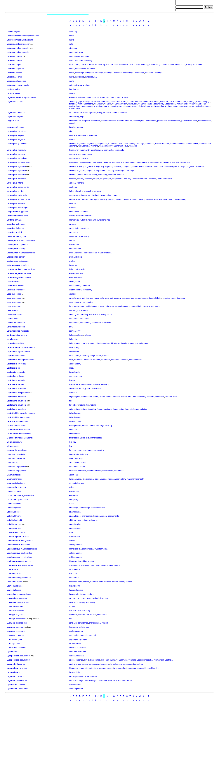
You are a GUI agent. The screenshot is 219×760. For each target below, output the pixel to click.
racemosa (22, 647)
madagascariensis (31, 36)
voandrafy (122, 112)
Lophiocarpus (13, 561)
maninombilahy (139, 397)
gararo (88, 388)
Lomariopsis (12, 532)
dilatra (102, 397)
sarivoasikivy (74, 331)
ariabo (72, 199)
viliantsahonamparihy (110, 565)
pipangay (83, 639)
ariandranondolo (108, 121)
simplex (19, 582)
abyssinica (20, 614)
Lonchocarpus (13, 540)
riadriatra (92, 220)
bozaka (72, 127)
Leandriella (12, 286)
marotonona (87, 450)
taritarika (96, 360)
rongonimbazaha (76, 483)
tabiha (112, 660)
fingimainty (91, 143)
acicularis (25, 265)
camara (18, 220)
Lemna (10, 318)
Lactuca (10, 89)
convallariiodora (28, 347)
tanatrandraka (119, 668)
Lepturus (11, 421)
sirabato (90, 594)
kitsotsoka (115, 343)
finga (82, 116)
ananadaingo (75, 516)
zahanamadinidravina (90, 384)
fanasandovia (75, 643)
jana (130, 397)
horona (80, 127)
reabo (134, 199)
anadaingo (73, 508)
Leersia (10, 314)
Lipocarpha (12, 487)
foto (71, 401)
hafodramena (75, 248)
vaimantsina (180, 64)
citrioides (20, 376)
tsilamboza (118, 471)
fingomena (100, 170)
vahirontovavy (135, 360)
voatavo (107, 104)
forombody (73, 405)
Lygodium (11, 676)
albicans (19, 586)
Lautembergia (13, 277)
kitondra (81, 614)
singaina (190, 166)
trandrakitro (88, 302)
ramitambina (74, 569)
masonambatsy (76, 458)
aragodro (86, 121)
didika (71, 281)
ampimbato (74, 228)
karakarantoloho (104, 680)
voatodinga (139, 73)
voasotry (73, 123)
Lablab (10, 31)
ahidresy (72, 520)
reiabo (171, 199)
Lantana (10, 220)
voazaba (149, 73)
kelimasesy (105, 101)
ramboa (105, 355)
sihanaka (101, 97)
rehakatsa (158, 199)
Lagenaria (11, 101)
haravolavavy (105, 582)
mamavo (21, 154)
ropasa (72, 606)
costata (19, 73)
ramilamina (106, 323)
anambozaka (74, 528)
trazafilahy (90, 602)
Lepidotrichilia (13, 347)
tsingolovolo (74, 372)
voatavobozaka (145, 104)
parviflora (22, 684)
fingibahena (90, 166)
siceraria (20, 101)
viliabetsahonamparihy (90, 565)
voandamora (121, 660)
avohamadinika (75, 253)
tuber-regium (21, 335)
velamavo (93, 520)
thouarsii (21, 203)
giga (80, 101)
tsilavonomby (75, 421)
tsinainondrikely (98, 508)
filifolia (18, 573)
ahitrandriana (75, 121)
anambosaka (74, 512)
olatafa (80, 335)
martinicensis (20, 425)
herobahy (110, 170)
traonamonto (113, 516)
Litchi (9, 503)
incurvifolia (20, 454)
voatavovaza (74, 108)
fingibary (88, 179)
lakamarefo (74, 594)
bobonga (105, 660)
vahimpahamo (75, 545)
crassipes (22, 131)
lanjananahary (106, 425)
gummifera (22, 143)
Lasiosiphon (12, 240)
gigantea (24, 211)
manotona (84, 318)
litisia (71, 503)
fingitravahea (85, 162)
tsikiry (99, 112)
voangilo (132, 660)
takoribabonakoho (77, 438)
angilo (72, 660)
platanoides (21, 81)
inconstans (25, 545)
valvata (21, 286)
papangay (73, 639)
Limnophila (12, 450)
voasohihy (197, 64)
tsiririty (94, 174)
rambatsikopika (170, 166)
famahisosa (92, 676)
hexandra (18, 314)
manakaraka (74, 549)
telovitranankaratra (94, 438)
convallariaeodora (27, 413)
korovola (73, 573)
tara (71, 327)
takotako (83, 112)
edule (22, 327)
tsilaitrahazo (108, 471)
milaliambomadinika (138, 409)
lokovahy (78, 191)
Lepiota (10, 351)
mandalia (84, 635)
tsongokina (138, 664)
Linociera (11, 454)
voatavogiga (170, 104)
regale (16, 446)
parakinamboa (174, 121)
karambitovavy (75, 277)
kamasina (73, 495)
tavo (184, 101)
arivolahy (73, 101)
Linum (10, 475)
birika (86, 660)
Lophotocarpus (14, 565)
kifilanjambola (75, 425)
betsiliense (18, 475)
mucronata (20, 355)
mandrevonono (75, 376)
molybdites (26, 434)
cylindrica (16, 643)
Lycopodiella (13, 664)
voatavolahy (74, 106)
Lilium (9, 442)
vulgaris (17, 31)
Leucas (10, 425)
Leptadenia (12, 360)
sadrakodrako (128, 298)
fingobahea (102, 143)
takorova (73, 651)
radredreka (74, 220)
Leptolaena (12, 380)
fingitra (96, 179)
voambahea (106, 195)
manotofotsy (85, 323)
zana (175, 397)
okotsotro (164, 101)
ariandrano (95, 121)
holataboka (74, 211)
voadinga (108, 73)
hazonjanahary (89, 343)
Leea (9, 294)
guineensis (16, 294)
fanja (71, 355)
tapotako (92, 112)
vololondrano (74, 684)
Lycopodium (12, 668)
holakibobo (74, 351)
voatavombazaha (103, 106)
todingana (89, 73)
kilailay (122, 582)
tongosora (105, 664)
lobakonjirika (139, 121)
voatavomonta (171, 106)
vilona (109, 314)
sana (78, 384)
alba (18, 281)
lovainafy (95, 598)
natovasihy (134, 64)
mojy (71, 360)
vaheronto (105, 360)
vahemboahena (142, 162)
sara (94, 97)
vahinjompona (87, 549)
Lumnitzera (12, 647)
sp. (16, 339)
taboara (178, 101)
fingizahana (117, 179)
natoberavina (112, 64)
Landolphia (12, 131)
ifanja (77, 355)
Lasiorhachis (13, 236)
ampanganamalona (77, 676)
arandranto (74, 598)
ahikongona (74, 314)
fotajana (83, 64)
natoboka (85, 56)
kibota (123, 101)
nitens (20, 183)
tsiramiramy (74, 347)
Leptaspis (11, 372)
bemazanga (83, 623)
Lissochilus (12, 495)
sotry (195, 121)
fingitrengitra (105, 179)
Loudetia (11, 573)
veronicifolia (25, 273)
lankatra (79, 590)
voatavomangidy (88, 106)
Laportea (11, 224)
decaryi (22, 248)
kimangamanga (100, 516)
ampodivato (74, 462)
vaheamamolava (177, 143)
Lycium (10, 651)
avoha (72, 261)
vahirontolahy (75, 364)
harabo (86, 582)
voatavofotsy (158, 104)
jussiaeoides (21, 623)
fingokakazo (98, 162)
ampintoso (84, 228)
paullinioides (26, 553)
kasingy (86, 101)
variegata (25, 331)
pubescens (23, 261)
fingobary (118, 166)
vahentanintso (192, 143)
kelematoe (95, 101)
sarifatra (150, 397)
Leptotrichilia (13, 413)
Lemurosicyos (13, 331)
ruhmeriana (23, 689)
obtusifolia (20, 458)
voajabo (86, 85)
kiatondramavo (84, 97)
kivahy (72, 216)
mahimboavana (92, 306)
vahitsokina (154, 668)
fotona (72, 380)
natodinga (79, 73)
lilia (70, 442)
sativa (17, 93)
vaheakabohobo (162, 143)
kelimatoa (115, 101)
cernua (22, 664)
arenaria (21, 380)
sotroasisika (74, 565)
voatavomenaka (119, 106)
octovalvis (20, 627)
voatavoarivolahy (119, 104)
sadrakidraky (115, 298)
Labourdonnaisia (15, 36)
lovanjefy (81, 602)
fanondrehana (75, 450)
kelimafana (74, 244)
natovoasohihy (167, 64)
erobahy (80, 166)
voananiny (83, 310)
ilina (71, 532)
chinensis (16, 503)
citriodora (17, 491)
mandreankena (90, 253)
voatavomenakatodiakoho (138, 106)
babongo (79, 660)
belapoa (72, 179)
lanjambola (143, 343)
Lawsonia (11, 281)
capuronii (20, 68)
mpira (96, 199)
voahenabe (92, 135)
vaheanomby (180, 199)
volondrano (111, 97)
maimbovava (87, 298)
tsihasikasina (74, 413)
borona (72, 240)
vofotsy (72, 487)
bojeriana (22, 388)
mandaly (93, 635)
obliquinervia (23, 187)
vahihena (73, 135)
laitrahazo (82, 471)
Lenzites (11, 339)
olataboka (84, 211)
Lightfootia (12, 438)
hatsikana (96, 388)
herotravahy (139, 166)
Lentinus (11, 335)
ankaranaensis (22, 44)
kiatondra (73, 97)
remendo (86, 286)
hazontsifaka (74, 672)
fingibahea (81, 143)
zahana (168, 397)
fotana (82, 405)
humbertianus (22, 421)
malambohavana (101, 298)
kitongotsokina (91, 668)
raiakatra (127, 199)
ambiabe (73, 623)
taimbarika (159, 397)
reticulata (22, 364)
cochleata (20, 372)
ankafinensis (25, 277)
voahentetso (185, 162)
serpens (17, 524)
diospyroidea (23, 392)
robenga (140, 143)
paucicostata (19, 323)
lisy (74, 442)
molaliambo (84, 627)
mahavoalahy (75, 286)
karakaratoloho (119, 680)
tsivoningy (73, 310)
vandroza (73, 392)
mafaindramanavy (83, 216)
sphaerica (21, 112)
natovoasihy (154, 64)
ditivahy (72, 143)
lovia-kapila (148, 101)
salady (72, 93)
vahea (72, 139)
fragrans (21, 139)
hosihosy (84, 314)
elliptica (21, 135)
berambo (73, 582)
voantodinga (128, 73)
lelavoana (73, 627)
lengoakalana (100, 479)
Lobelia (10, 508)
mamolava (123, 143)
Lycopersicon (13, 656)
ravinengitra (120, 170)
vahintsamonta (101, 549)
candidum (17, 442)
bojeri (18, 64)
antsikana (73, 388)
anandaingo (85, 508)
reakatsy (141, 199)
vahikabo (73, 540)
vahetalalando (94, 195)
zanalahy (105, 384)
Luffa (9, 639)
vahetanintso (205, 143)
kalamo (107, 162)
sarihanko (81, 647)
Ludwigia (11, 614)
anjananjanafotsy (88, 409)
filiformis (17, 516)
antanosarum (18, 606)
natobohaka (124, 64)
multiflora (22, 397)
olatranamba (74, 434)
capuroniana (21, 598)
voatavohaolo (182, 104)
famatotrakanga (76, 680)
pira (71, 131)
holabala (73, 429)
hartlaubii (18, 520)
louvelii (19, 77)
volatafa (87, 335)
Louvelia (11, 586)
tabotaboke (74, 112)
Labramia (11, 44)
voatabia (168, 660)
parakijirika (162, 121)
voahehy (111, 174)
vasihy (189, 64)
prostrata (20, 635)
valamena (73, 475)
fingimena (81, 170)
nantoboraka (74, 56)
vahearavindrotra (139, 179)
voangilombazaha (145, 660)
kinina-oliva (74, 491)
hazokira (73, 471)
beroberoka (74, 89)
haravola (73, 236)
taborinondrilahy (94, 471)
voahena (82, 135)
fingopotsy (127, 166)
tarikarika (88, 360)
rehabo (149, 199)
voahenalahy (104, 146)
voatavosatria (184, 106)
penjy (92, 355)
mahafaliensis (22, 602)
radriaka (83, 220)
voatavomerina (157, 106)
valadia (105, 623)
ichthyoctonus (27, 540)
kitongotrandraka (76, 668)
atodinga (73, 48)
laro (127, 409)
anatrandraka (75, 664)
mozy (71, 368)
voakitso (72, 294)
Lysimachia (12, 684)
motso (83, 462)
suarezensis (25, 417)
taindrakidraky (155, 298)
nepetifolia (20, 343)
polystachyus (26, 557)
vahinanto (199, 166)
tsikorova (82, 651)
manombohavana (122, 306)
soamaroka (119, 150)
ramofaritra (99, 450)
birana (95, 397)
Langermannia (13, 211)
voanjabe (118, 73)
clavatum (23, 668)
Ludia (9, 606)
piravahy (127, 179)
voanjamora (159, 660)
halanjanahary (75, 343)
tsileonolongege (203, 101)
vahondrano (74, 536)
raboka (129, 582)
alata (17, 121)
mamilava (116, 162)
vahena (72, 183)
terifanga (191, 101)
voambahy (98, 104)
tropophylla (21, 466)
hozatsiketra (74, 586)
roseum (25, 536)
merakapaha (94, 314)
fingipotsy (109, 166)
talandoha (150, 143)
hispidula (22, 150)
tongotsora (127, 664)
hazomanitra (118, 409)
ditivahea (73, 174)
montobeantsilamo (77, 466)
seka (172, 101)
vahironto (124, 360)
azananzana (86, 397)
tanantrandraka (105, 668)
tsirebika (72, 104)
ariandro (120, 121)
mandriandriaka (104, 253)
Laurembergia (13, 269)
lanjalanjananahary (129, 343)
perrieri (21, 191)
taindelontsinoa (103, 220)
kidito (129, 680)
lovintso (72, 647)
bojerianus (23, 244)
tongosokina (94, 664)
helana (124, 397)
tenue (16, 651)
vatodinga (99, 73)
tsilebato (84, 454)
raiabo (119, 199)
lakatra (18, 590)
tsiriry (103, 314)
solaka (85, 664)
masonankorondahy (135, 479)
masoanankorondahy (117, 479)
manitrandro (151, 121)
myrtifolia (22, 166)
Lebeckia (11, 290)
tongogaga (131, 668)
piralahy (87, 174)
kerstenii (20, 676)
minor (16, 318)
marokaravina (97, 150)
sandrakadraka (141, 298)
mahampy (84, 355)
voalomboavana (178, 298)
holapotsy (73, 339)
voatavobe (132, 104)
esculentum (25, 656)
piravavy (111, 199)
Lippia (9, 491)
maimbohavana (107, 306)
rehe (165, 199)
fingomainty (85, 150)
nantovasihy (100, 64)
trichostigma (23, 207)
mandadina (74, 635)
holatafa (72, 335)
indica (17, 89)
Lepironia (11, 355)
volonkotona (122, 97)
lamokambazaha (76, 656)
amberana (20, 224)
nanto (71, 36)
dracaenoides (18, 610)
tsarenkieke (74, 454)
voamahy (73, 31)
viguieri (22, 236)
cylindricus (19, 127)
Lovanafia (11, 598)
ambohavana (75, 298)
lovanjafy (104, 598)
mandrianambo (24, 162)
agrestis (17, 508)
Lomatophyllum (14, 536)
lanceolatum (22, 680)
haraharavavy (84, 610)
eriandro (128, 121)
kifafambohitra (75, 290)
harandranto (85, 598)
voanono (133, 146)
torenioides (23, 450)
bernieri (21, 384)
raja (71, 619)
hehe (80, 174)
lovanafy (72, 602)
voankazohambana (151, 306)
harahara (73, 610)
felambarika (74, 64)
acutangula (17, 639)
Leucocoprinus (14, 429)
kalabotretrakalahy (77, 269)
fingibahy (100, 166)
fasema (72, 203)
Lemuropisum (13, 327)
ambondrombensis (27, 240)
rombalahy (87, 290)
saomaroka (108, 150)
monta (156, 101)
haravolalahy (83, 236)
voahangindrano (76, 631)
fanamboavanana (76, 306)
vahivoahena (84, 146)
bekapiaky (73, 499)
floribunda (20, 228)
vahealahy (102, 174)
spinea (14, 310)
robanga (132, 143)
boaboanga (95, 660)
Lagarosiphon (13, 97)
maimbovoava (75, 302)
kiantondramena (76, 273)
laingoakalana (75, 479)
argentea (22, 487)
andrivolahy (74, 116)
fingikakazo (74, 162)
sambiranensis (22, 85)
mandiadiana (95, 623)
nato (71, 44)
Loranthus (11, 569)
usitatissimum (19, 483)
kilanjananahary (103, 343)
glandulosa (23, 216)
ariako (78, 199)
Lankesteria (12, 216)
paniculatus (23, 499)
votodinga (158, 73)
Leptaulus (11, 376)
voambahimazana (85, 104)
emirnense (18, 479)
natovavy (79, 52)
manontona (74, 318)
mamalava (112, 143)
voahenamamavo (85, 154)
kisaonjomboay (75, 561)
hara (80, 582)
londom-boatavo (134, 101)
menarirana (74, 577)
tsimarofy (73, 265)
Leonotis (11, 343)
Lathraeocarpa (13, 265)
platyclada (22, 195)
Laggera (10, 121)
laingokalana (88, 479)
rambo (98, 355)
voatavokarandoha (197, 104)
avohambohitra (75, 257)
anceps (17, 512)
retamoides (20, 290)
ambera (72, 224)
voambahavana (110, 112)
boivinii (19, 56)
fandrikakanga (90, 680)
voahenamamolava (119, 146)
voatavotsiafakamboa (200, 106)
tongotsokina (116, 664)
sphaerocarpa (24, 199)
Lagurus (10, 127)
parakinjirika (186, 121)
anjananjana (74, 397)
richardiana (28, 40)
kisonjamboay (89, 561)
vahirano (115, 360)
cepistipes (25, 429)
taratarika (78, 360)
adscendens (21, 619)
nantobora (79, 77)
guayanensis (25, 561)
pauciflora (22, 401)
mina (77, 281)
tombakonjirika (204, 121)
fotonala (116, 397)
